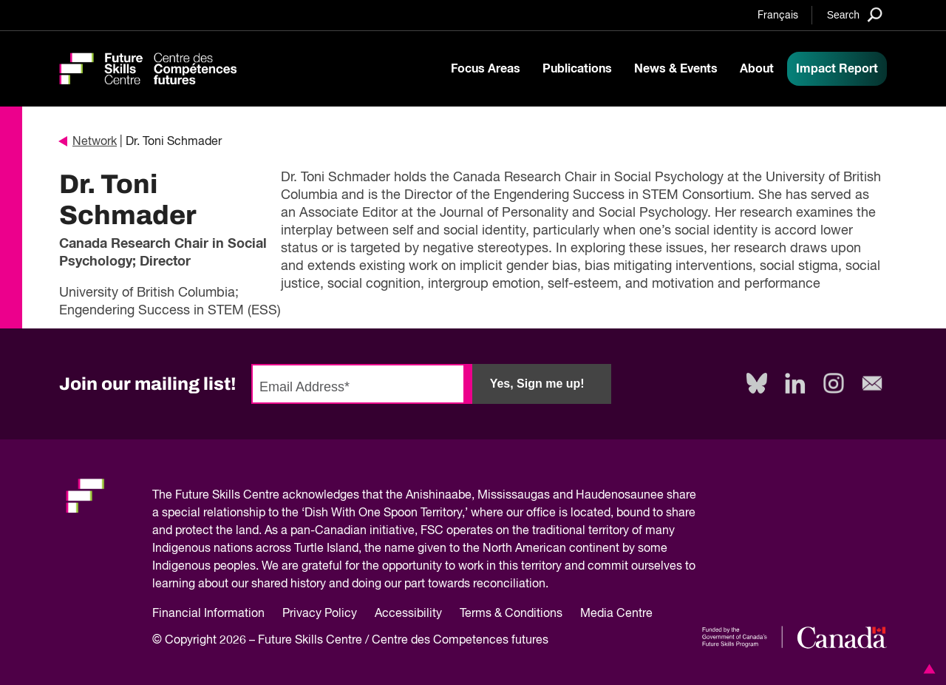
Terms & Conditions (511, 614)
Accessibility (408, 614)
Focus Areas (485, 69)
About (757, 69)
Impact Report (837, 69)
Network (88, 142)
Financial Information (208, 614)
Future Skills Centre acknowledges (267, 496)
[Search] (855, 14)
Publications (577, 69)
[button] (927, 669)
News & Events (676, 69)
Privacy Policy (319, 614)
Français (778, 15)
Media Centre (616, 614)
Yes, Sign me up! (537, 383)
